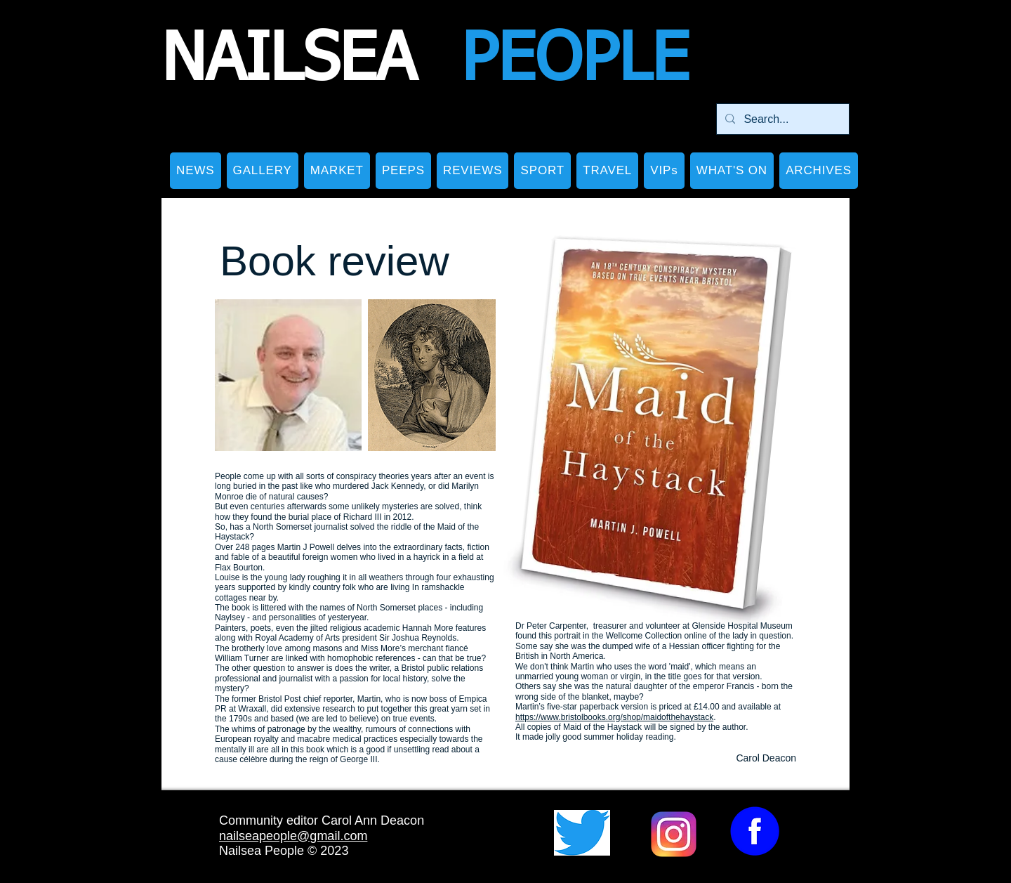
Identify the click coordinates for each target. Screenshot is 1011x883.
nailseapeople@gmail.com (293, 836)
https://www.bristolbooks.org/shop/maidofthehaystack (614, 717)
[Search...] (781, 119)
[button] (262, 170)
